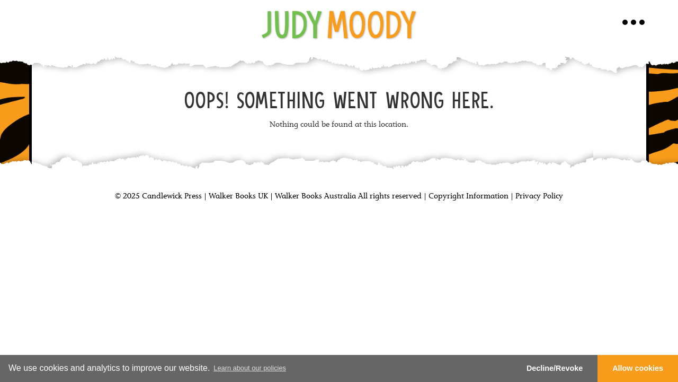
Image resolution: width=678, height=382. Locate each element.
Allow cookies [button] (637, 368)
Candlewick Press (171, 197)
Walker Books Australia (315, 197)
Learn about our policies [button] (249, 368)
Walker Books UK (238, 197)
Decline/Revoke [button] (555, 368)
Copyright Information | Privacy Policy (496, 197)
